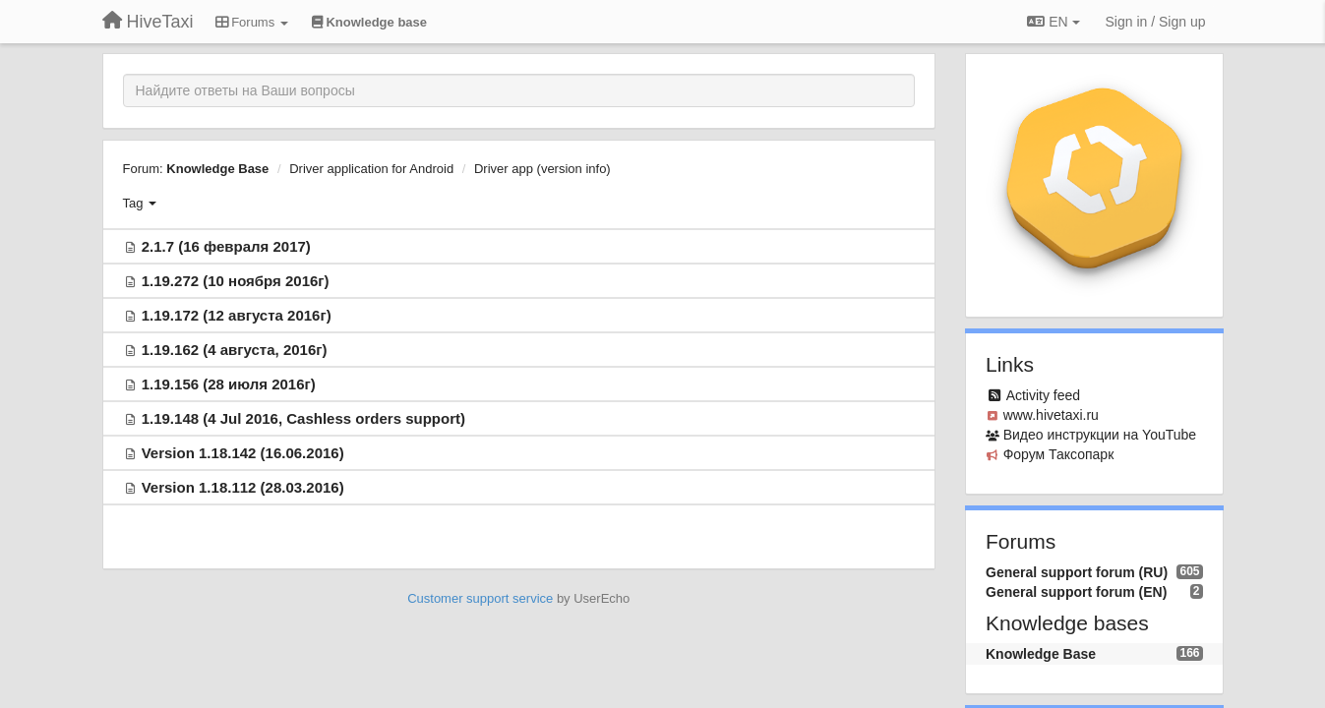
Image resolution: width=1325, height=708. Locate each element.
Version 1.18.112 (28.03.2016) (243, 487)
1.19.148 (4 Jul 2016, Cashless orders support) (303, 418)
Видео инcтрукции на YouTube (1099, 434)
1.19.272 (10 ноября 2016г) (236, 280)
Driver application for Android (371, 168)
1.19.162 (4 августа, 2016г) (235, 349)
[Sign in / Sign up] (1156, 21)
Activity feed (1043, 395)
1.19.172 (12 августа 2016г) (236, 315)
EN (1053, 22)
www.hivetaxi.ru (1051, 415)
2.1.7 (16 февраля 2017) (226, 246)
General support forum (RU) (1077, 572)
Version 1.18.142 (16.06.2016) (243, 452)
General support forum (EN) (1076, 592)
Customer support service (480, 598)
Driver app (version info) (542, 168)
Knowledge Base (217, 168)
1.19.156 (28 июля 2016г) (229, 384)
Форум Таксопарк (1058, 454)
